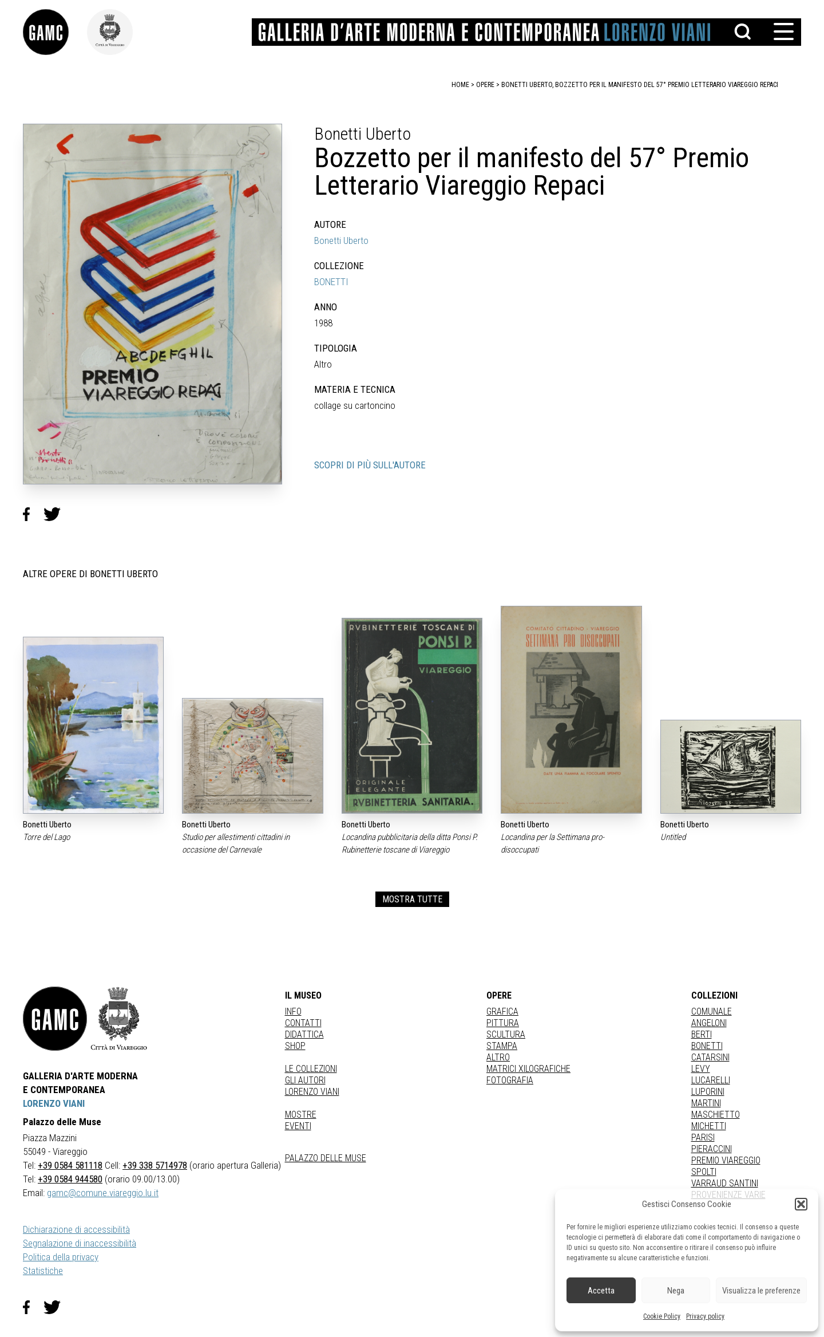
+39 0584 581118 (70, 1165)
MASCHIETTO (715, 1114)
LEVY (700, 1068)
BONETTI (331, 281)
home (460, 85)
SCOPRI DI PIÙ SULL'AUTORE (370, 465)
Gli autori (305, 1080)
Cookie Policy (661, 1316)
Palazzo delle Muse (325, 1158)
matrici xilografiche (528, 1068)
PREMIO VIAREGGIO (725, 1160)
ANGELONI (709, 1022)
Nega (675, 1290)
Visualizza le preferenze (761, 1290)
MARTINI (706, 1103)
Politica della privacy (60, 1257)
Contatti (303, 1022)
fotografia (509, 1080)
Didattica (304, 1034)
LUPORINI (707, 1091)
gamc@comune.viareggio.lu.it (103, 1192)
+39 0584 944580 (70, 1179)
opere (485, 85)
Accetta (601, 1290)
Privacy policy (705, 1316)
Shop (295, 1045)
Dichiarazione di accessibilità (76, 1229)
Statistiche (43, 1270)
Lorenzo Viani (312, 1091)
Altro (498, 1057)
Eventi (298, 1126)
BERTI (701, 1034)
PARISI (703, 1137)
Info (293, 1011)
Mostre (300, 1114)
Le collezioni (311, 1068)
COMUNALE (711, 1011)
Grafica (502, 1011)
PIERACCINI (711, 1148)
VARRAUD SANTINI (724, 1183)
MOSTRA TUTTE (412, 899)
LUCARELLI (710, 1080)
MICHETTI (708, 1126)
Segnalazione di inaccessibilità (79, 1243)
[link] (55, 32)
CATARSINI (710, 1057)
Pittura (502, 1022)
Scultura (505, 1034)
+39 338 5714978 (154, 1165)
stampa (501, 1045)
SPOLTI (703, 1171)
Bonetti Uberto (341, 240)
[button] (801, 1204)
